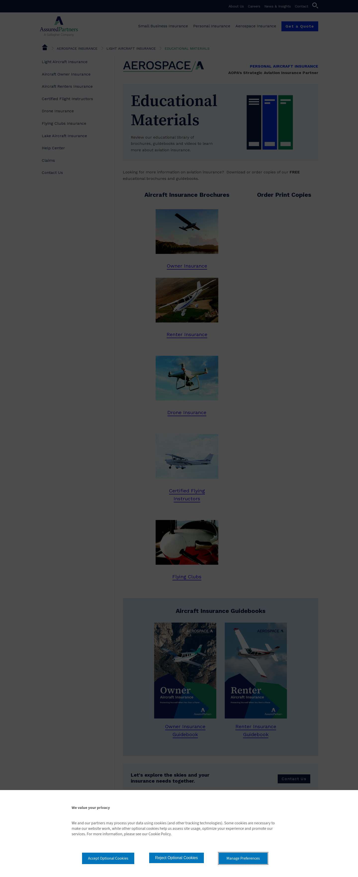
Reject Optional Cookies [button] (176, 858)
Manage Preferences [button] (243, 858)
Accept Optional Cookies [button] (108, 858)
